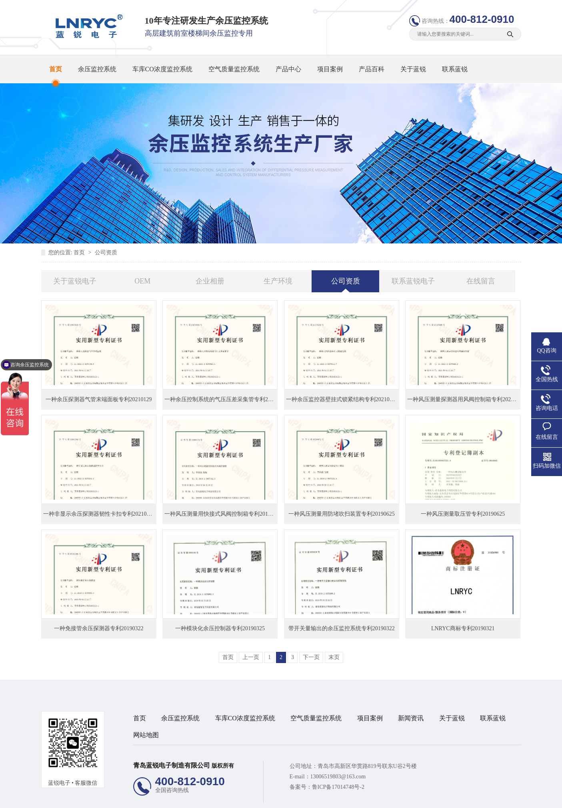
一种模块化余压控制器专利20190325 (220, 628)
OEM (142, 281)
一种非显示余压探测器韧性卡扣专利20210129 (99, 514)
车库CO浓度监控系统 (162, 69)
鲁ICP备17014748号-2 (338, 787)
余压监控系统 (97, 69)
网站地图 (146, 735)
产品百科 (371, 69)
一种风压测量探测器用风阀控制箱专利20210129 (466, 399)
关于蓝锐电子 (74, 281)
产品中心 (288, 69)
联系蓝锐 (455, 69)
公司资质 (106, 252)
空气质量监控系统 (234, 69)
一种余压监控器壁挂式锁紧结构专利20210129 (342, 399)
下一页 (311, 657)
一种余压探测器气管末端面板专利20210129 (99, 399)
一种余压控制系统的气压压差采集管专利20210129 (226, 399)
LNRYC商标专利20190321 (463, 628)
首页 (55, 69)
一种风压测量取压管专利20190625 (463, 514)
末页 (334, 657)
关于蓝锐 (413, 69)
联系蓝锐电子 (413, 281)
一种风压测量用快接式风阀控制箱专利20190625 (223, 514)
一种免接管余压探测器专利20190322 (99, 628)
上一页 (250, 657)
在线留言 (480, 281)
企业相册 (210, 281)
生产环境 (278, 281)
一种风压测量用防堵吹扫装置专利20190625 (341, 514)
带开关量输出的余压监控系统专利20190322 (341, 628)
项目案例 (330, 69)
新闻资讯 (411, 718)
